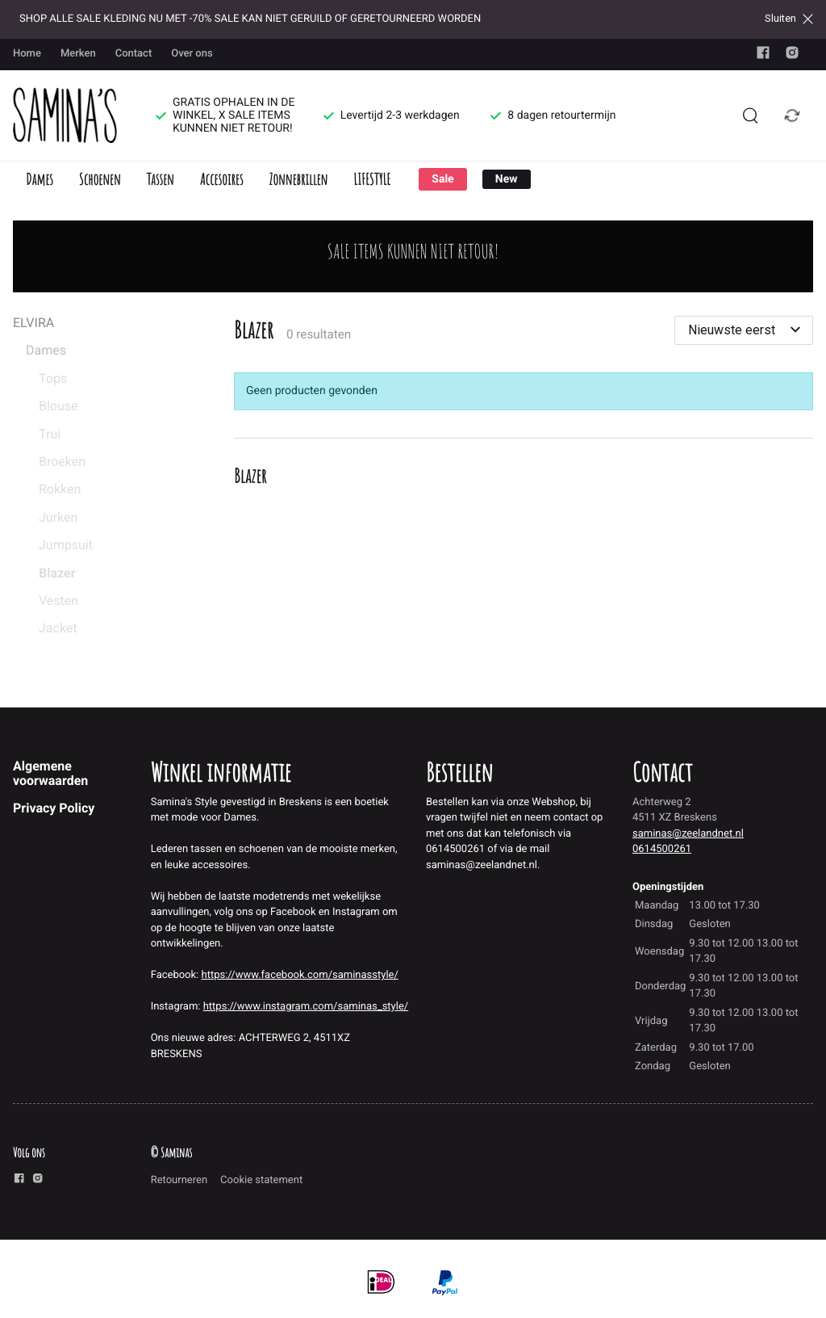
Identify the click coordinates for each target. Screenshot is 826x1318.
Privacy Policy (53, 808)
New (506, 179)
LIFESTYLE (371, 179)
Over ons (191, 54)
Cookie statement (261, 1180)
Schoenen (100, 179)
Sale (442, 179)
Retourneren (179, 1180)
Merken (78, 54)
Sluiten (789, 18)
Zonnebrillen (298, 179)
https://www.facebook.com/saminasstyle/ (300, 975)
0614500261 (661, 849)
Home (27, 54)
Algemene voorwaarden (50, 773)
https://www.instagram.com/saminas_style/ (305, 1007)
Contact (133, 54)
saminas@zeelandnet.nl (688, 834)
